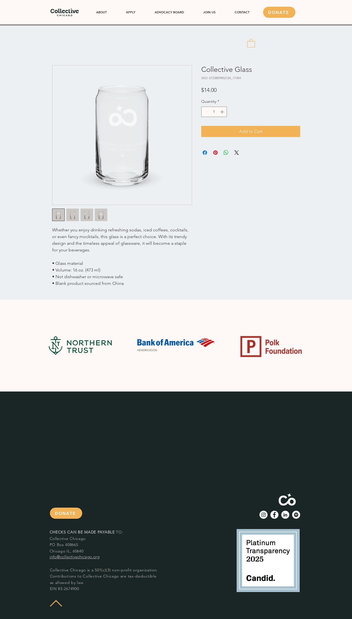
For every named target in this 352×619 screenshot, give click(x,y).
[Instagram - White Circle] (263, 515)
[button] (251, 42)
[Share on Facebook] (205, 152)
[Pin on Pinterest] (215, 152)
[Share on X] (236, 152)
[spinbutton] (214, 112)
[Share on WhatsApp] (226, 152)
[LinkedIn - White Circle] (285, 515)
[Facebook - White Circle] (274, 515)
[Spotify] (296, 515)
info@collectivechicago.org (74, 556)
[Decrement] (205, 112)
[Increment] (222, 112)
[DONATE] (279, 12)
